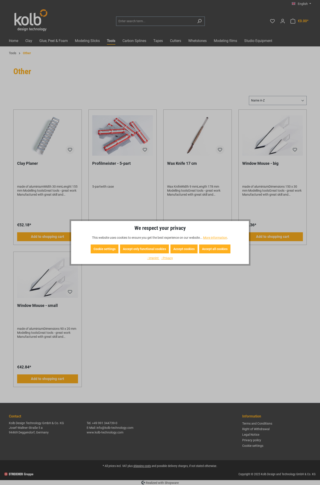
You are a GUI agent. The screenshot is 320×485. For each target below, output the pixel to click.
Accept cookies (184, 249)
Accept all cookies (215, 249)
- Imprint (153, 258)
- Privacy (167, 258)
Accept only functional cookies (144, 249)
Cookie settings (105, 249)
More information (215, 237)
